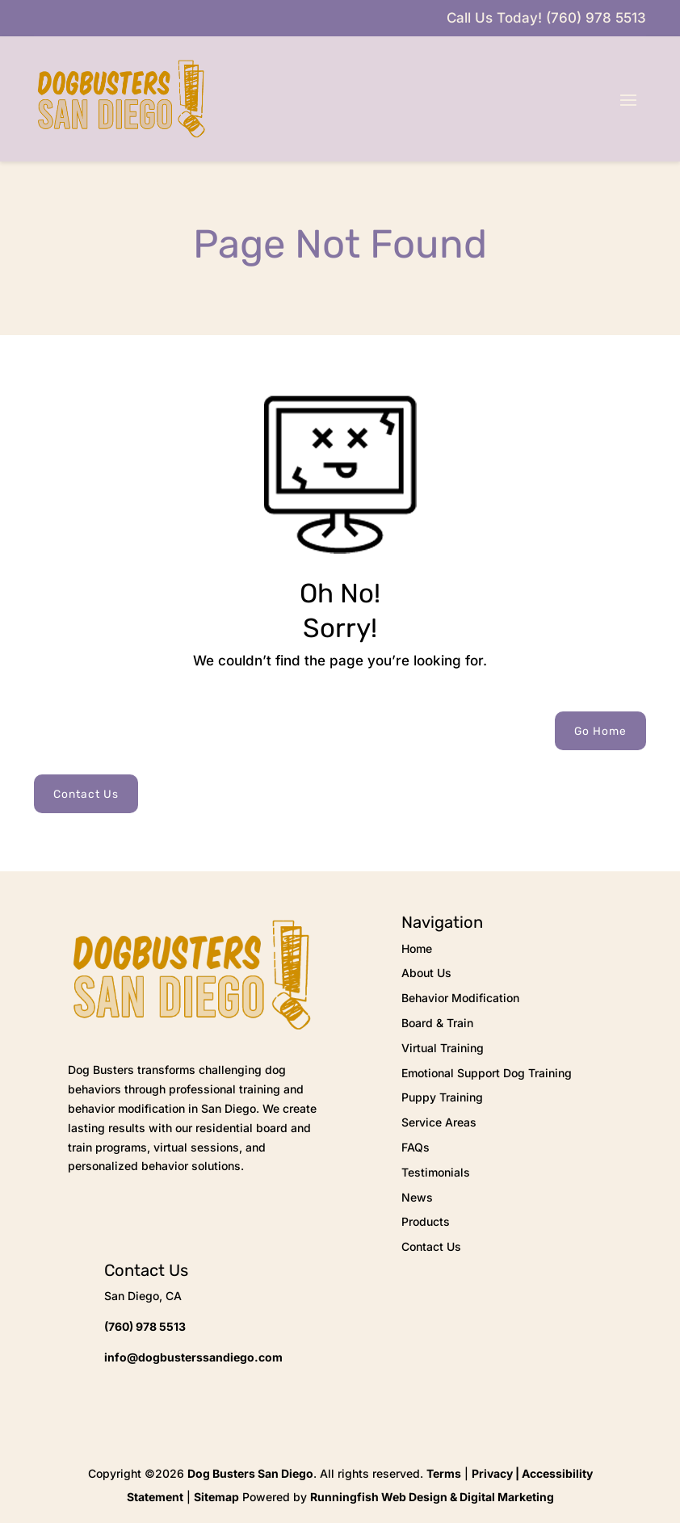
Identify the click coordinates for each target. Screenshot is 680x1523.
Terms (443, 1473)
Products (425, 1221)
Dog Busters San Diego (250, 1473)
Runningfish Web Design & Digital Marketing (432, 1497)
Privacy (492, 1473)
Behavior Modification (460, 998)
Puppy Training (442, 1097)
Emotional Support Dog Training (486, 1073)
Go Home (600, 730)
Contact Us (86, 793)
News (417, 1197)
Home (416, 948)
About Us (426, 973)
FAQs (415, 1147)
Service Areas (438, 1122)
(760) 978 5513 (145, 1326)
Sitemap (216, 1497)
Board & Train (437, 1023)
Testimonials (435, 1172)
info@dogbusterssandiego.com (193, 1357)
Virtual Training (442, 1048)
